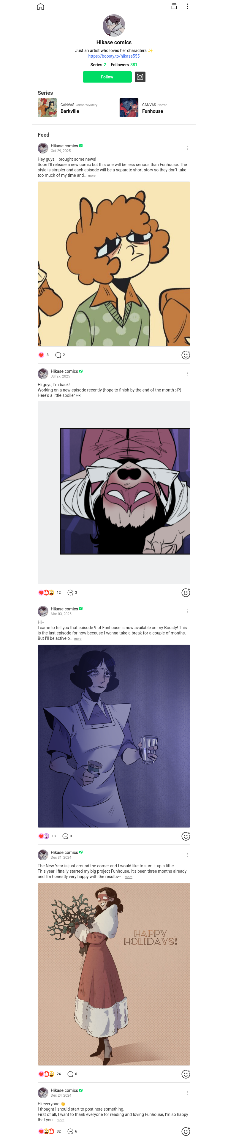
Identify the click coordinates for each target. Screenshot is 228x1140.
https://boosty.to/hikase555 (114, 56)
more (92, 176)
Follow (107, 77)
